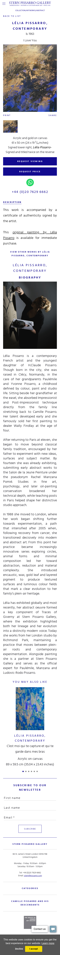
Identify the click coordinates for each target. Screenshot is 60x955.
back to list (12, 16)
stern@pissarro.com (33, 875)
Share (52, 115)
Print (7, 115)
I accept (33, 949)
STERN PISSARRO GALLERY (30, 844)
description (12, 202)
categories (30, 888)
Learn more (48, 943)
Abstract (40, 10)
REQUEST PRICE (30, 171)
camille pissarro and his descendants (30, 903)
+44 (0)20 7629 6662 (30, 192)
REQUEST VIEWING (30, 161)
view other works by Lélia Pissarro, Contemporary (30, 253)
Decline (19, 949)
